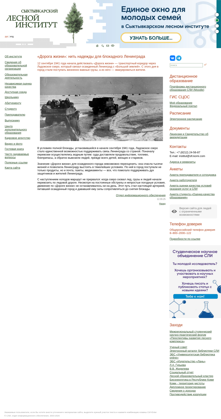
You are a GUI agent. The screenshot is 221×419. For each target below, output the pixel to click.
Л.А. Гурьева (178, 365)
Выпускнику (12, 120)
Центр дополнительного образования (16, 129)
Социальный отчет (182, 372)
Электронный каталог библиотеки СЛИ (194, 350)
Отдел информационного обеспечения (141, 195)
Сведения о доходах (183, 390)
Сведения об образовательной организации (16, 65)
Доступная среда (16, 92)
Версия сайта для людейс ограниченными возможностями (195, 211)
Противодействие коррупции (188, 394)
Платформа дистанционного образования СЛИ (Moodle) (188, 88)
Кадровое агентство (17, 138)
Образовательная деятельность (16, 76)
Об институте (13, 56)
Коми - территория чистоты (187, 383)
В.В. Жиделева (179, 368)
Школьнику (12, 97)
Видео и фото (13, 143)
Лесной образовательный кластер (191, 376)
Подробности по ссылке (185, 238)
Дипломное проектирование (188, 387)
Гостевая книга (14, 149)
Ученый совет (178, 347)
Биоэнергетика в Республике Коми (192, 379)
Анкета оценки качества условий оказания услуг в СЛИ (191, 187)
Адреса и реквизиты (183, 161)
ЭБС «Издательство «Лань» (187, 361)
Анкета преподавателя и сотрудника (193, 174)
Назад (162, 203)
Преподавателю (15, 114)
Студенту (11, 108)
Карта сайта (12, 167)
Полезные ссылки (16, 162)
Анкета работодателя (183, 180)
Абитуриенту (13, 103)
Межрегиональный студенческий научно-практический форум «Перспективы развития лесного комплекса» (191, 336)
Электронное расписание (186, 119)
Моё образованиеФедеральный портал (183, 104)
